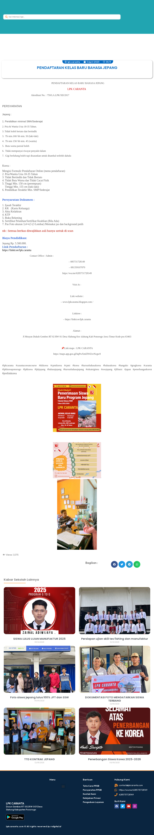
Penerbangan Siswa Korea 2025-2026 (114, 759)
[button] (114, 564)
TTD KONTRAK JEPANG (39, 759)
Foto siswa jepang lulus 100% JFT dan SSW (39, 697)
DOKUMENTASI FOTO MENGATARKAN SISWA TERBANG (114, 698)
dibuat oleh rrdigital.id (6, 567)
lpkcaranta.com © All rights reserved (33, 826)
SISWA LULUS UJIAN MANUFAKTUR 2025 (39, 639)
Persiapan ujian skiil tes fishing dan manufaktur (114, 639)
